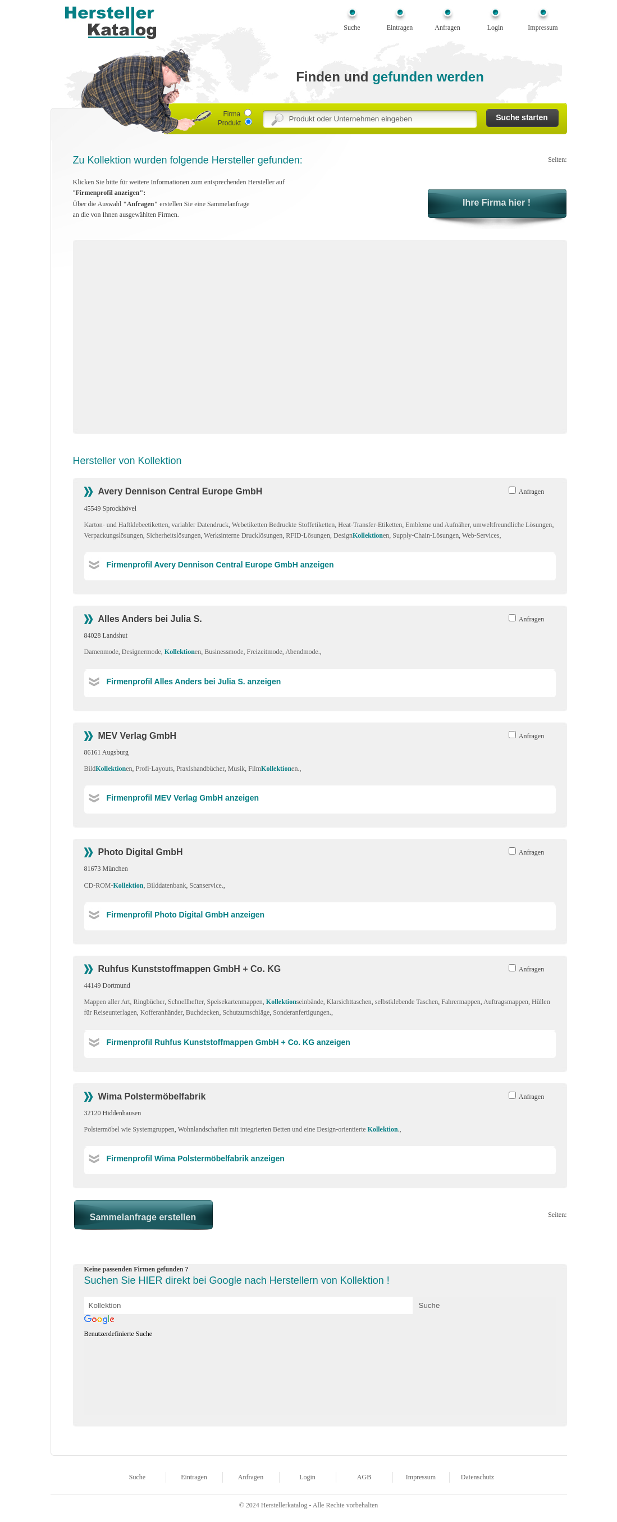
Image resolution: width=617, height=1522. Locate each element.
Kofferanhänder (161, 1012)
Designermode (141, 652)
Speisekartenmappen (235, 1002)
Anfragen (447, 27)
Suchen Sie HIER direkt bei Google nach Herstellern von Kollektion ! (237, 1280)
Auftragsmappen (505, 1002)
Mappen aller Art (107, 1002)
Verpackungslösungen (113, 535)
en (182, 652)
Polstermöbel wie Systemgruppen (129, 1129)
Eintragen (400, 27)
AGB (364, 1477)
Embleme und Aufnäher (437, 525)
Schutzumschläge (245, 1012)
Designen (361, 535)
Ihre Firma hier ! (497, 202)
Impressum (542, 27)
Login (495, 27)
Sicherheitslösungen (174, 535)
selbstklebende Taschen (406, 1002)
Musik (236, 769)
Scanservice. (206, 885)
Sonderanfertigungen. (302, 1012)
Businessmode (223, 652)
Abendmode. (302, 652)
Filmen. (273, 769)
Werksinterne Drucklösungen (243, 535)
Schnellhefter (186, 1002)
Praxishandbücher (200, 769)
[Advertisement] (178, 340)
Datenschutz (477, 1477)
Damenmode (101, 652)
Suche (352, 27)
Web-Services (480, 535)
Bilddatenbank (166, 885)
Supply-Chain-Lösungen (425, 535)
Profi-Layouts (154, 769)
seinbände (294, 1002)
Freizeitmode (264, 652)
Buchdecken (202, 1012)
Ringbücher (148, 1002)
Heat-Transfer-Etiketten (370, 525)
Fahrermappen (460, 1002)
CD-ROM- (114, 885)
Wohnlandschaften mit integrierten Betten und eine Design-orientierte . (289, 1129)
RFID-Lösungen (308, 535)
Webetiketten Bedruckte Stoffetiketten (283, 525)
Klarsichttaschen (349, 1002)
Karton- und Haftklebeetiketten (126, 525)
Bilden (108, 769)
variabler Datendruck (199, 525)
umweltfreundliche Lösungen (512, 525)
